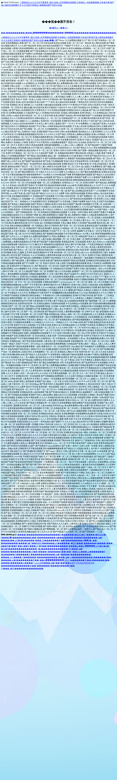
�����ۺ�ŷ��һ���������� (52, 546)
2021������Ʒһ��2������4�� (87, 560)
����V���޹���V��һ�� (54, 552)
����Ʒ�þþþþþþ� (96, 535)
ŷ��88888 (36, 543)
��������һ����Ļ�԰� (15, 543)
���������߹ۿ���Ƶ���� (55, 538)
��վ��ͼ (49, 40)
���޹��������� (33, 546)
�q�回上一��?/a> (58, 28)
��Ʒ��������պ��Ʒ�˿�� (79, 540)
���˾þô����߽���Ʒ (47, 540)
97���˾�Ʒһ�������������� (22, 568)
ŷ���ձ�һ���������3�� (18, 538)
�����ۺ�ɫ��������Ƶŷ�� (20, 560)
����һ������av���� (17, 563)
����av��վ (76, 546)
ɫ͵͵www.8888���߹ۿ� (44, 563)
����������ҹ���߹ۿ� (53, 557)
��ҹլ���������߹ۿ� (56, 560)
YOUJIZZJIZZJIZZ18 (85, 563)
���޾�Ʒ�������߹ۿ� (88, 538)
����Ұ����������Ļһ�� (19, 552)
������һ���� (94, 543)
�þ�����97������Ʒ (15, 554)
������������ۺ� (45, 554)
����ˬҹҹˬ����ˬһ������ (18, 557)
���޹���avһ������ (56, 543)
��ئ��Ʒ (23, 546)
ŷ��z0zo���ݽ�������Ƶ (88, 552)
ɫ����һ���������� (75, 554)
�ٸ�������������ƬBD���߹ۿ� (60, 549)
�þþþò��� (77, 543)
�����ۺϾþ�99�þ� (97, 546)
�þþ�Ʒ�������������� (19, 549)
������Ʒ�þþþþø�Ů (73, 535)
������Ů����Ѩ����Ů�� (55, 566)
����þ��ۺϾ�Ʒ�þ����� (17, 540)
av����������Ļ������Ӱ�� (90, 557)
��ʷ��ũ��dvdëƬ (65, 563)
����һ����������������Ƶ (38, 535)
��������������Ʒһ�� (18, 566)
